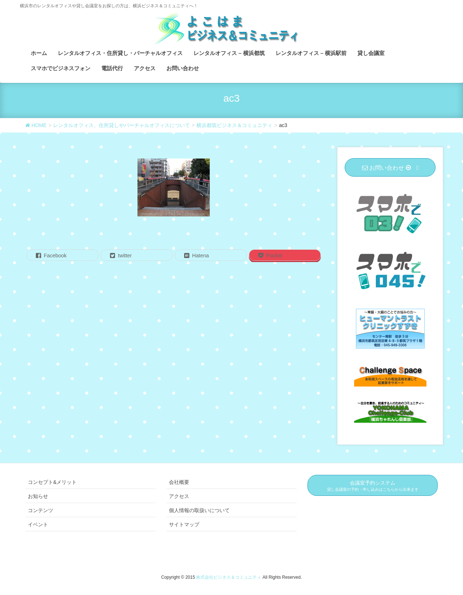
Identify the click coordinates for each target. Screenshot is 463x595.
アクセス (179, 496)
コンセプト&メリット (52, 482)
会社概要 (179, 482)
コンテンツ (40, 510)
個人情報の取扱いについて (199, 510)
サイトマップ (184, 524)
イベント (38, 524)
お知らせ (38, 496)
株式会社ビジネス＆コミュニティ (229, 577)
